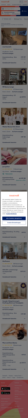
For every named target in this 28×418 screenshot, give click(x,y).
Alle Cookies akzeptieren (14, 218)
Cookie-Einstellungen (14, 222)
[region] (14, 209)
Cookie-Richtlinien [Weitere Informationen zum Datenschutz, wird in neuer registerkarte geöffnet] (11, 213)
